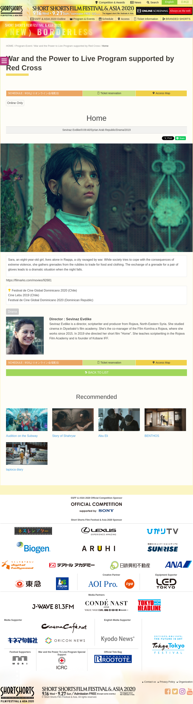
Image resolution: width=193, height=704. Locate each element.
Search (152, 2)
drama (12, 311)
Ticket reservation (109, 93)
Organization (186, 681)
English (169, 1)
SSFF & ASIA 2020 (12, 11)
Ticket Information (146, 18)
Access (123, 18)
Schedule (106, 18)
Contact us (150, 681)
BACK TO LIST (96, 372)
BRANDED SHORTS (176, 18)
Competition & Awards (110, 2)
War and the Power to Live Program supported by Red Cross (67, 45)
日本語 (185, 1)
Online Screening (164, 11)
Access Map (161, 93)
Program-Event (23, 45)
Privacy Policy (167, 681)
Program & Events (82, 18)
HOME (9, 45)
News (135, 2)
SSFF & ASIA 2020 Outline (48, 18)
